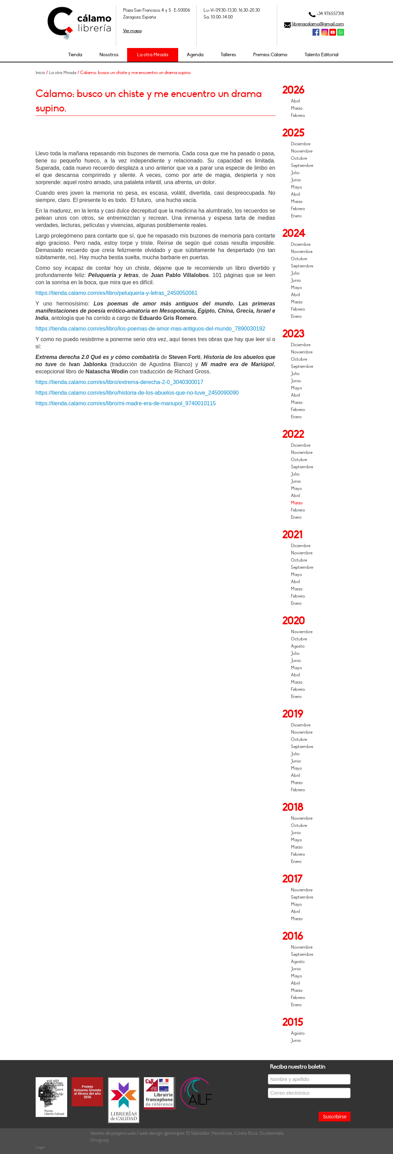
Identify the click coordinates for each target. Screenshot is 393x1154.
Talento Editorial (322, 55)
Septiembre (302, 165)
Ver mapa (132, 31)
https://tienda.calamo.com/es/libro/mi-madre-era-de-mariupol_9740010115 (126, 403)
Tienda (75, 55)
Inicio (40, 72)
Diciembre (300, 144)
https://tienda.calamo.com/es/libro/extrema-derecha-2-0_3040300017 (120, 382)
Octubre (299, 158)
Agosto (298, 646)
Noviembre (301, 151)
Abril (295, 101)
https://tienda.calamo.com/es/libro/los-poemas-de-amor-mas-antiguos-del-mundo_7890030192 (151, 329)
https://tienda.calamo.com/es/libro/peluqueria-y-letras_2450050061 (117, 293)
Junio (296, 180)
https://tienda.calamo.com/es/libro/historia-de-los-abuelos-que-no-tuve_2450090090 (137, 393)
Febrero (298, 115)
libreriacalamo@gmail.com (318, 24)
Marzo (297, 108)
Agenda (195, 55)
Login (40, 1147)
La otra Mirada (152, 55)
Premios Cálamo (270, 55)
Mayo (296, 187)
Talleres (228, 55)
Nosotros (109, 55)
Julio (295, 173)
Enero (296, 216)
